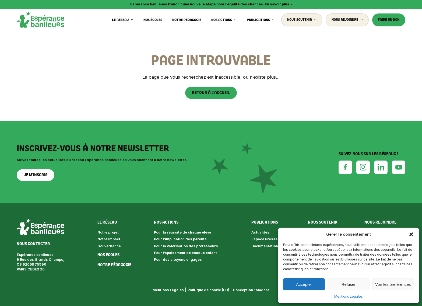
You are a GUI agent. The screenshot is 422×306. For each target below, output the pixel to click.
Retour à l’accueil (211, 92)
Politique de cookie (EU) (208, 290)
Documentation (264, 246)
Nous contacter (33, 243)
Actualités (260, 232)
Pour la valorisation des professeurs (186, 246)
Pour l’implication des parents (180, 239)
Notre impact (108, 239)
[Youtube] (398, 167)
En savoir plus (277, 4)
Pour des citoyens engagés (178, 260)
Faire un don (388, 19)
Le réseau (122, 20)
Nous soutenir (302, 19)
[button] (411, 234)
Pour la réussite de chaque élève (182, 232)
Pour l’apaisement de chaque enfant (185, 253)
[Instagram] (363, 167)
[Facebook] (345, 167)
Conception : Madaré (251, 290)
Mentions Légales (348, 296)
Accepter (304, 284)
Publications (261, 20)
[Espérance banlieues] (40, 20)
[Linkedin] (381, 167)
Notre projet (108, 232)
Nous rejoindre (347, 19)
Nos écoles (152, 20)
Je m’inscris (35, 175)
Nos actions (224, 20)
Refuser (349, 284)
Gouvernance (109, 246)
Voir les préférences (393, 284)
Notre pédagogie (186, 20)
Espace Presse (264, 239)
